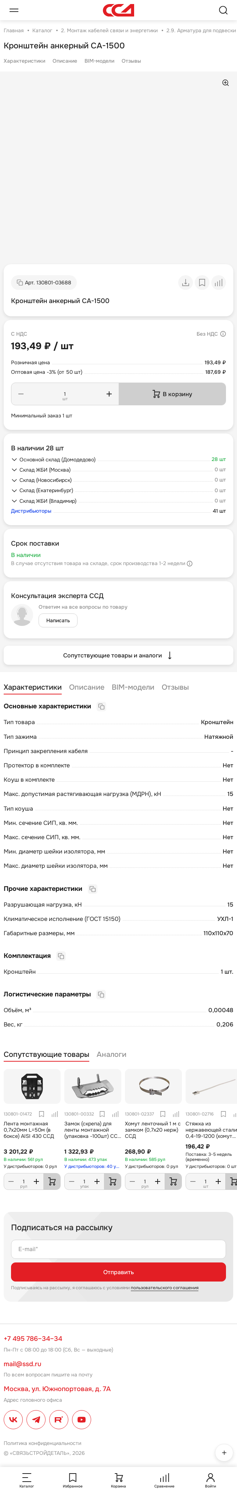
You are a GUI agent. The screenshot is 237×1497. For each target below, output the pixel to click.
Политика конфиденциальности (42, 1443)
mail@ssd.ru (22, 1364)
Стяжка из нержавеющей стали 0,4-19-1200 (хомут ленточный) (211, 1132)
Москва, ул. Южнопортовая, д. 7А (57, 1389)
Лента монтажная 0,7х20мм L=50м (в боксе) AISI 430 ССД (29, 1129)
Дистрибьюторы (31, 511)
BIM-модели (99, 61)
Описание (65, 61)
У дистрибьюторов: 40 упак (92, 1166)
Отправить (118, 1272)
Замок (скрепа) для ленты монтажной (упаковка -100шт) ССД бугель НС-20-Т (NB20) (92, 1132)
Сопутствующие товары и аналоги (118, 655)
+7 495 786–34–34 (33, 1339)
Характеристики (24, 61)
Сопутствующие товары (46, 1054)
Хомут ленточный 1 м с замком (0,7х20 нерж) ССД (153, 1129)
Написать (58, 620)
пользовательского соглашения (164, 1288)
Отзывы (131, 61)
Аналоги (111, 1054)
